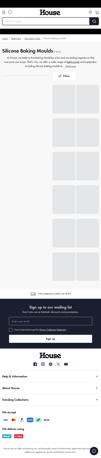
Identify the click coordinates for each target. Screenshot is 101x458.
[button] (64, 76)
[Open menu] (3, 12)
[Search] (94, 21)
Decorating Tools (32, 38)
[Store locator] (90, 12)
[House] (50, 12)
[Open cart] (97, 12)
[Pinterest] (50, 364)
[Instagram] (43, 364)
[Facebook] (35, 364)
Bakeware (16, 38)
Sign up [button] (50, 338)
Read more (71, 66)
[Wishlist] (10, 12)
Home (5, 38)
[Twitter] (58, 364)
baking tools (73, 62)
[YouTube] (66, 364)
